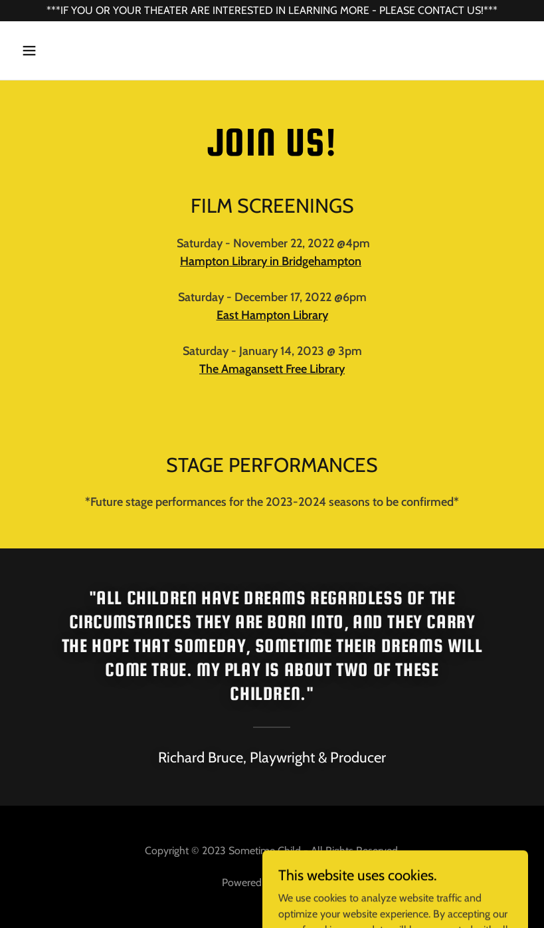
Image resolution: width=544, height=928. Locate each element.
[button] (54, 50)
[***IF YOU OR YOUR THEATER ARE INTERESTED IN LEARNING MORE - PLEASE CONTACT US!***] (272, 11)
